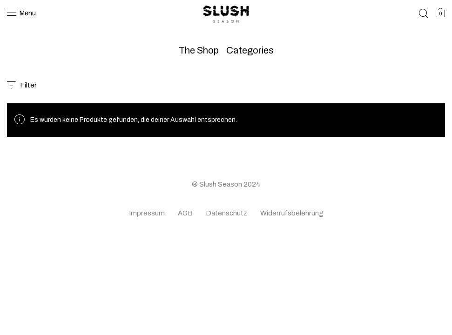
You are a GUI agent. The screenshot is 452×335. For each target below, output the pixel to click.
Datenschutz (226, 213)
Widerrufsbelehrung (292, 213)
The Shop (199, 50)
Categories (250, 50)
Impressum (147, 213)
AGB (185, 213)
